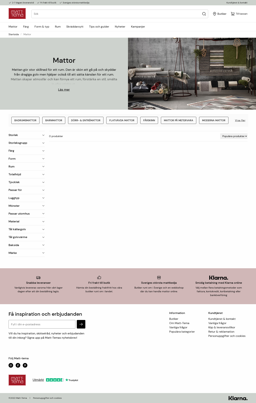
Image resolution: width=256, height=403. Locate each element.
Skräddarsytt (74, 26)
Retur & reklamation (221, 331)
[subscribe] (81, 324)
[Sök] (204, 14)
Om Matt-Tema (179, 323)
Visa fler (240, 120)
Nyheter (120, 26)
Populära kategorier (182, 331)
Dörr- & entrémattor (85, 120)
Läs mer (64, 89)
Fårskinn (149, 120)
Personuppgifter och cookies (227, 336)
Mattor (13, 26)
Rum (58, 26)
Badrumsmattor (25, 120)
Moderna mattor (213, 120)
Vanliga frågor (178, 327)
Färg (26, 26)
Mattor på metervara (178, 120)
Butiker (173, 319)
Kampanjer (138, 26)
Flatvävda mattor (121, 120)
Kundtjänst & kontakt (236, 2)
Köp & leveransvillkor (221, 327)
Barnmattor (53, 120)
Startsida (14, 34)
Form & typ (41, 26)
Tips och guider (99, 26)
